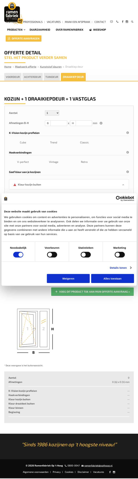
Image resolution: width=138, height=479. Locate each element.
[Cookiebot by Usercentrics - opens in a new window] (118, 198)
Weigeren (68, 278)
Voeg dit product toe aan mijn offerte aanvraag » (92, 292)
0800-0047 (73, 466)
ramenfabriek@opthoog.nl (98, 466)
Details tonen (118, 267)
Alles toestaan (112, 278)
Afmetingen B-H (19, 123)
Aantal (13, 113)
